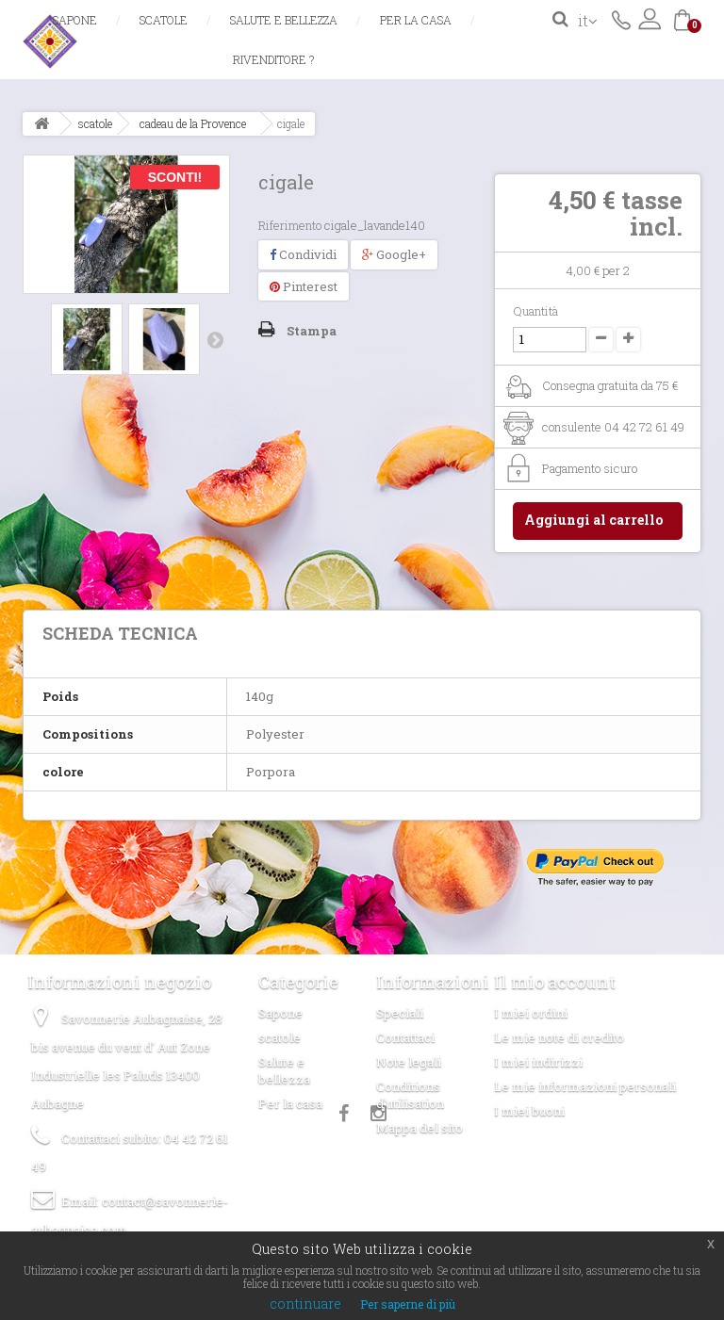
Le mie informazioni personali (585, 1086)
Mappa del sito (419, 1127)
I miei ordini (531, 1012)
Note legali (408, 1061)
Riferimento (289, 225)
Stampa (312, 330)
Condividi (303, 254)
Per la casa (416, 19)
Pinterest (303, 286)
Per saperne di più (407, 1304)
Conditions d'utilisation (410, 1095)
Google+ (394, 254)
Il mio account (555, 981)
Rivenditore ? (273, 59)
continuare (305, 1303)
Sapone (75, 19)
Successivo (215, 339)
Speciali (399, 1012)
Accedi (649, 19)
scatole (164, 19)
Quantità (535, 310)
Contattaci (621, 19)
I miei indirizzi (538, 1061)
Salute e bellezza (283, 19)
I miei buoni (529, 1110)
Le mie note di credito (559, 1037)
